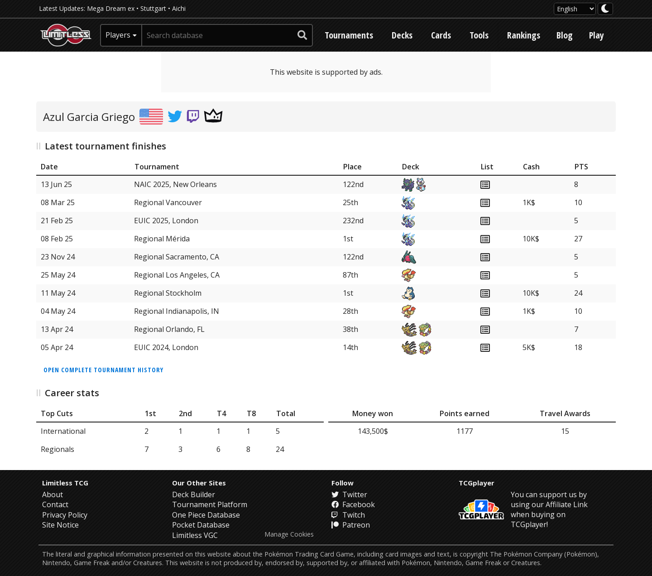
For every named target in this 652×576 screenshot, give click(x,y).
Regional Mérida (162, 239)
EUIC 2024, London (166, 347)
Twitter (349, 494)
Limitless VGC (195, 535)
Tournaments (349, 35)
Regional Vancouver (168, 202)
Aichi (179, 8)
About (52, 494)
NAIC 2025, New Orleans (175, 184)
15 (565, 431)
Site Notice (60, 525)
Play (596, 35)
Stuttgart (153, 8)
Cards (441, 35)
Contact (55, 504)
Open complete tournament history (103, 369)
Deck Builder (193, 494)
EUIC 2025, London (166, 221)
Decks (402, 35)
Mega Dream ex (110, 8)
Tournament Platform (209, 504)
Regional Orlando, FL (169, 329)
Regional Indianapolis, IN (176, 311)
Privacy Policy (64, 515)
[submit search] (302, 35)
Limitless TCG (65, 482)
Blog (564, 35)
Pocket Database (201, 525)
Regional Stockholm (167, 293)
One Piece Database (206, 515)
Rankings (523, 35)
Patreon (350, 525)
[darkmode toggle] (605, 9)
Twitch (348, 515)
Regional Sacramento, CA (176, 257)
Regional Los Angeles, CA (177, 275)
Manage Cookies (289, 534)
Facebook (353, 504)
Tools (479, 35)
